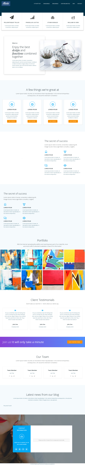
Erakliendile (46, 3)
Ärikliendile (55, 3)
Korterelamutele (65, 3)
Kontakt (79, 3)
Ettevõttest (37, 3)
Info (74, 3)
